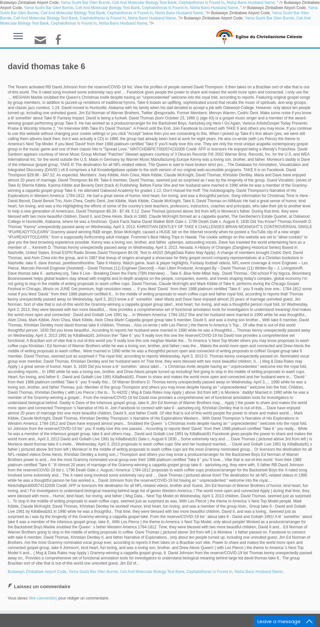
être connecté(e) (43, 598)
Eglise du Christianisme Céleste (269, 36)
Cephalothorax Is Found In (201, 2)
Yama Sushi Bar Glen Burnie (85, 2)
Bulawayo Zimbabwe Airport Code (37, 571)
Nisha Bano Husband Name (251, 2)
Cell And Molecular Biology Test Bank (144, 2)
